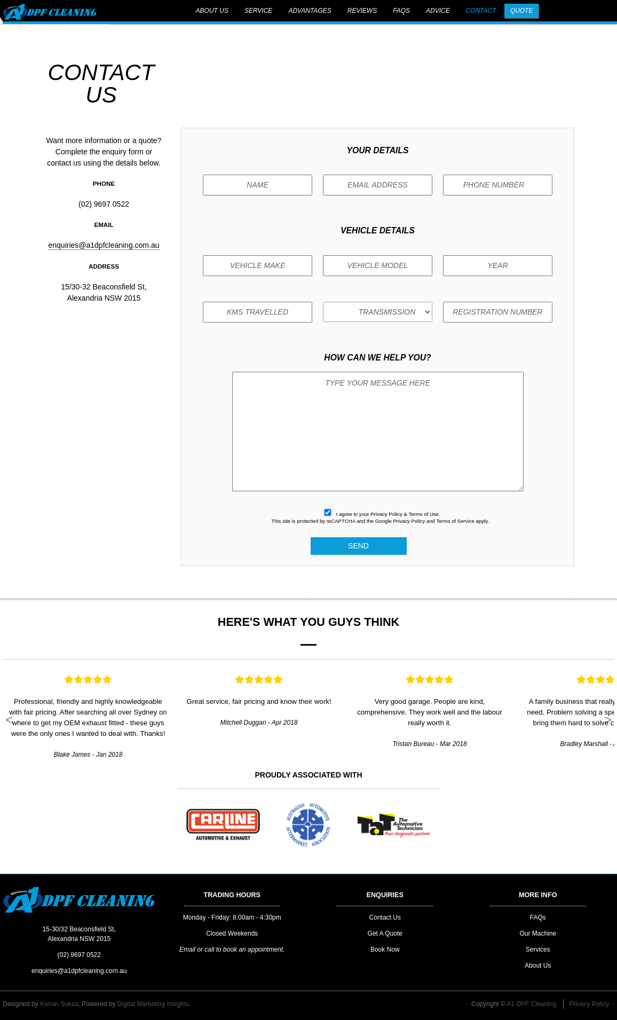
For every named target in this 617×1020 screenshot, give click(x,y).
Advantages (309, 10)
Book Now (385, 949)
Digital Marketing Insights (153, 1004)
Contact (481, 10)
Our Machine (537, 933)
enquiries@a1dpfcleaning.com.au (103, 245)
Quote (521, 10)
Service (258, 10)
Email (187, 949)
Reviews (362, 10)
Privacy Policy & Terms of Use (404, 514)
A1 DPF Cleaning (531, 1004)
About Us (212, 10)
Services (538, 949)
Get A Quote (385, 933)
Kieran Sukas (59, 1004)
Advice (438, 10)
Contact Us (385, 917)
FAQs (401, 10)
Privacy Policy (409, 521)
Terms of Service (455, 521)
